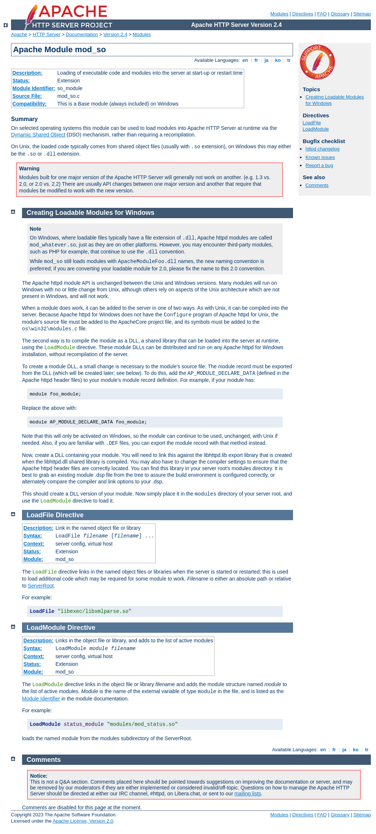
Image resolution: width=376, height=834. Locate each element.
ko (278, 60)
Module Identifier (41, 699)
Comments (317, 185)
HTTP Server (47, 34)
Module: (33, 559)
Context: (34, 544)
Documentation (82, 34)
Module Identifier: (33, 88)
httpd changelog (323, 149)
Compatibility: (29, 104)
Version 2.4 (115, 34)
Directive (70, 515)
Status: (21, 81)
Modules (279, 14)
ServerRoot (41, 586)
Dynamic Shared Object (38, 135)
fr (256, 60)
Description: (27, 73)
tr (289, 60)
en (245, 60)
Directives (302, 14)
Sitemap (362, 14)
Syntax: (33, 536)
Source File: (27, 96)
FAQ (322, 14)
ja (266, 60)
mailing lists (247, 793)
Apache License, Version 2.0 (83, 821)
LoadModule (316, 129)
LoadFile (312, 122)
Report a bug (319, 165)
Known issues (320, 157)
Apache (19, 34)
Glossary (339, 14)
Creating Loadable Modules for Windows (91, 212)
